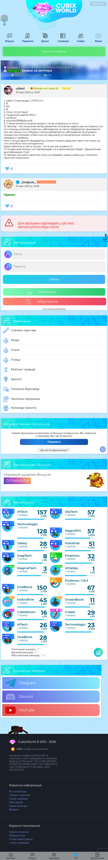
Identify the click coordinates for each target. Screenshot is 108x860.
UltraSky (71, 568)
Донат (44, 39)
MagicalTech (27, 568)
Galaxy (22, 543)
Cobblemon (26, 612)
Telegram (20, 683)
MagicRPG (73, 530)
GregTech (24, 555)
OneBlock (24, 587)
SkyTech (71, 512)
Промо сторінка (19, 832)
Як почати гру (17, 791)
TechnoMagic (27, 524)
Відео (97, 39)
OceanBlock (74, 599)
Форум (8, 39)
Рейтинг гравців (19, 369)
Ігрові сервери (18, 798)
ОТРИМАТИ (17, 480)
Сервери (62, 39)
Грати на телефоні (54, 51)
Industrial (72, 543)
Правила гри (17, 835)
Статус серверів (19, 842)
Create (70, 612)
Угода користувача (20, 839)
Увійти (54, 279)
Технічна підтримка (21, 399)
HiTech (38, 67)
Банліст (12, 379)
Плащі (11, 360)
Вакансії (14, 809)
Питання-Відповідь (21, 389)
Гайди (79, 39)
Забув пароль (42, 301)
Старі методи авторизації (54, 309)
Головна (11, 67)
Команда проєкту (20, 408)
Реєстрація (41, 292)
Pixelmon (72, 555)
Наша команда (18, 806)
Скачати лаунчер (19, 330)
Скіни (11, 350)
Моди (11, 340)
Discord (19, 696)
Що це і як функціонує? (54, 450)
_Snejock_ (26, 182)
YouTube (19, 710)
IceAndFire (25, 599)
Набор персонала (58, 67)
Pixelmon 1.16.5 (76, 580)
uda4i (20, 88)
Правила (27, 39)
